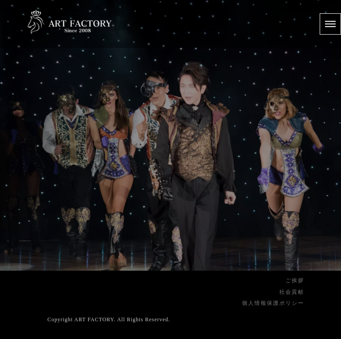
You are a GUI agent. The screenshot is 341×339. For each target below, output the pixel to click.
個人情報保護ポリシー (273, 303)
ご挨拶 (294, 280)
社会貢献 (291, 292)
